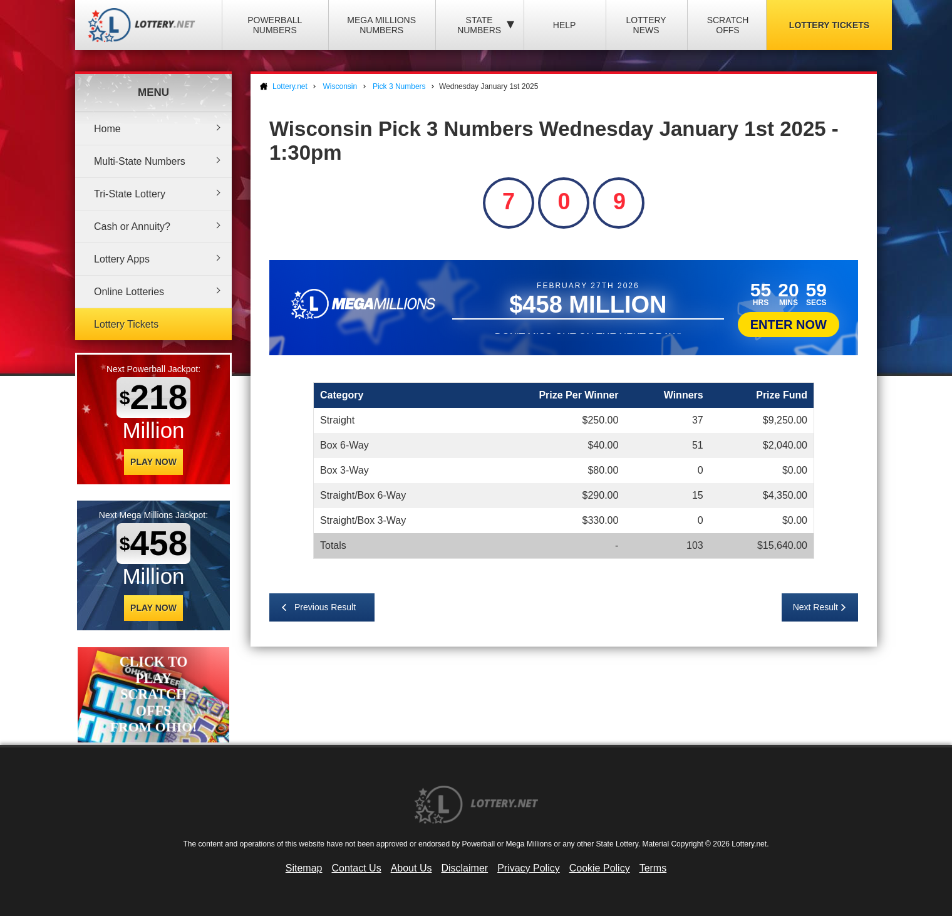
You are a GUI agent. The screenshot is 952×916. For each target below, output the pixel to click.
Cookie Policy (599, 868)
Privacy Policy (528, 868)
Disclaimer (464, 868)
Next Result (815, 607)
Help (564, 25)
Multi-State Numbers (139, 161)
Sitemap (304, 868)
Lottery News (646, 25)
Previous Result (325, 607)
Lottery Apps (122, 259)
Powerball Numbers (274, 25)
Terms (653, 868)
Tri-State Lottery (129, 194)
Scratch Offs (728, 25)
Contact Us (356, 868)
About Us (411, 868)
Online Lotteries (129, 291)
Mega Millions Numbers (381, 25)
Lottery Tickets (829, 25)
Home (107, 128)
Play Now (153, 462)
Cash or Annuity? (132, 226)
